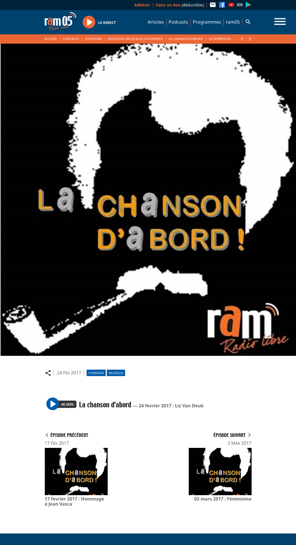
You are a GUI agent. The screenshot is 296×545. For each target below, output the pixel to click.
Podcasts (178, 22)
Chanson (96, 373)
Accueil (51, 39)
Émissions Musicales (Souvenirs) (135, 39)
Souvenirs (93, 39)
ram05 (233, 22)
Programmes (207, 22)
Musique (116, 373)
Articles (156, 22)
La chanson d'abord (186, 39)
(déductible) (180, 5)
